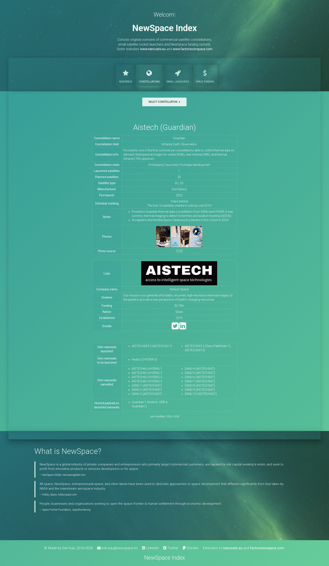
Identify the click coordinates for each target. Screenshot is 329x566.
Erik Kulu (68, 548)
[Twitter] (175, 327)
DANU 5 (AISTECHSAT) (200, 373)
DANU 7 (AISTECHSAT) (200, 381)
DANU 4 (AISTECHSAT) (200, 368)
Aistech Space (179, 289)
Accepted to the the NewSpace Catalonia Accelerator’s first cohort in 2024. (180, 220)
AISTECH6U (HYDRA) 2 (147, 373)
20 (179, 177)
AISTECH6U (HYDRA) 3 (147, 377)
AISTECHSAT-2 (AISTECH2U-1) (152, 346)
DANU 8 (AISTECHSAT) (200, 385)
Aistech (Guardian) (164, 127)
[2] (181, 251)
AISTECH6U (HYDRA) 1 (147, 368)
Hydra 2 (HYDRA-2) (144, 359)
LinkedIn (150, 548)
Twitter (170, 548)
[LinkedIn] (182, 327)
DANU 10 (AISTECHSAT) (201, 394)
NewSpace (125, 75)
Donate (190, 548)
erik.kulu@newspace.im (117, 548)
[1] (177, 251)
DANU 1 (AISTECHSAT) (147, 385)
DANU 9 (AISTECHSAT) (200, 389)
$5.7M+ (179, 305)
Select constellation (164, 101)
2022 (179, 195)
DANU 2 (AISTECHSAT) (147, 389)
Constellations (149, 75)
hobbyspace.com (67, 494)
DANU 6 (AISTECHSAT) (200, 377)
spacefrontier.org (81, 509)
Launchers (177, 75)
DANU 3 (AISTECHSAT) (147, 394)
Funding (205, 75)
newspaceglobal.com (74, 474)
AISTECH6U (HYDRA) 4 (147, 381)
